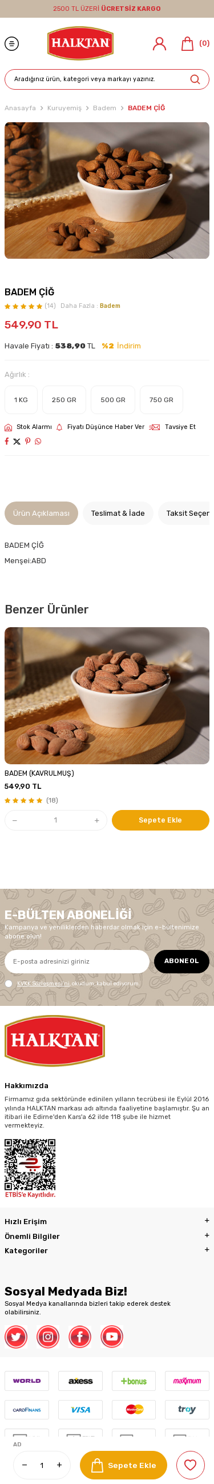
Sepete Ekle (123, 1465)
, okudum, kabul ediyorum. (72, 984)
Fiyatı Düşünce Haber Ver (100, 427)
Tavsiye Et (172, 427)
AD (17, 1444)
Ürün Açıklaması (41, 513)
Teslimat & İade (118, 513)
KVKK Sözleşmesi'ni (43, 983)
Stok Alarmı (28, 427)
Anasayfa (20, 108)
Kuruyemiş (64, 108)
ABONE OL (181, 961)
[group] (107, 190)
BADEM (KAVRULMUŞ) (39, 773)
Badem (104, 108)
